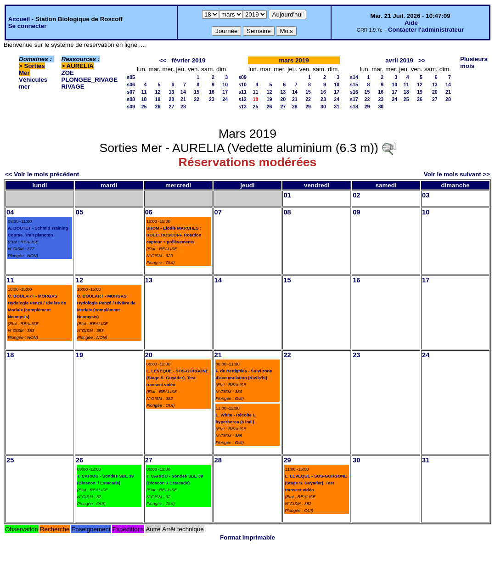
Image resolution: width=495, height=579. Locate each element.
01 (287, 195)
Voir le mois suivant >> (457, 174)
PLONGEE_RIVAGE (90, 79)
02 (356, 195)
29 (308, 106)
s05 (131, 77)
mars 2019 (294, 60)
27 (171, 106)
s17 (354, 99)
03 (425, 195)
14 (183, 92)
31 (336, 106)
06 (148, 212)
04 (10, 212)
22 (196, 99)
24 (225, 99)
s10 (242, 84)
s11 (242, 92)
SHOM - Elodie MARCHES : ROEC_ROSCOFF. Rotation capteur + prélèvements (174, 235)
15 (196, 92)
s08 (131, 99)
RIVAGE (73, 86)
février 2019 (188, 60)
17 (225, 92)
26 (158, 106)
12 (158, 92)
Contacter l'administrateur (426, 29)
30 (323, 106)
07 (218, 212)
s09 (131, 106)
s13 (242, 106)
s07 (131, 92)
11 (144, 92)
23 (211, 99)
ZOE (68, 72)
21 (183, 99)
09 (356, 212)
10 (225, 84)
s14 (354, 77)
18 (144, 99)
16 (211, 92)
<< (163, 60)
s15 (354, 84)
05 (79, 212)
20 (171, 99)
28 (183, 106)
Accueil (19, 19)
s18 (354, 106)
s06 (131, 84)
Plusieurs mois (474, 62)
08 (287, 212)
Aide (411, 22)
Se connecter (27, 25)
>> (422, 60)
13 (171, 92)
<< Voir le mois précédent (42, 174)
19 (158, 99)
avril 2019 (399, 60)
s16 (354, 92)
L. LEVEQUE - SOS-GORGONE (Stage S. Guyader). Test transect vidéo (177, 378)
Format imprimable (247, 537)
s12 (242, 99)
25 (144, 106)
